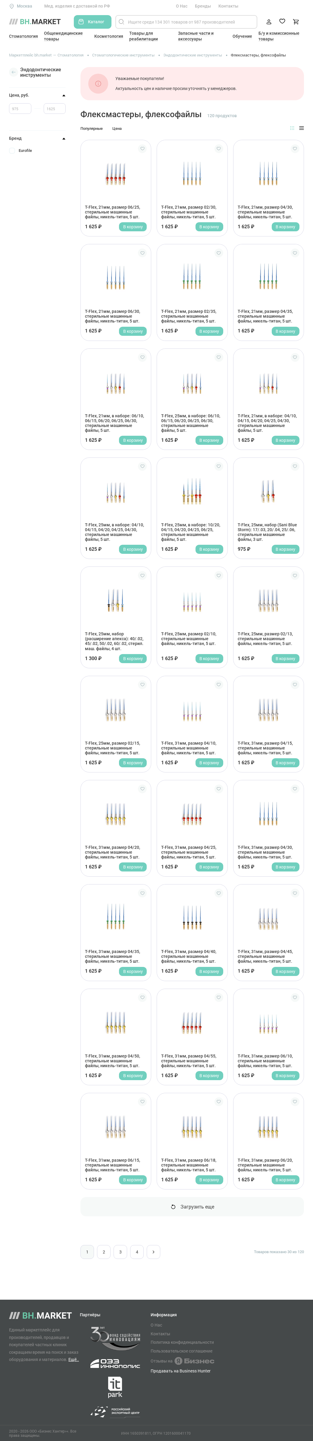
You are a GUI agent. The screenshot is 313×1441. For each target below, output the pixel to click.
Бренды (203, 6)
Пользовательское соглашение (181, 1351)
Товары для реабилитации (143, 36)
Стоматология (23, 36)
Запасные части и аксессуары (196, 36)
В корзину (133, 226)
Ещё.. (73, 1359)
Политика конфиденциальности (182, 1342)
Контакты (228, 6)
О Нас (181, 6)
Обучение (242, 36)
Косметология (108, 36)
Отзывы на (182, 1361)
